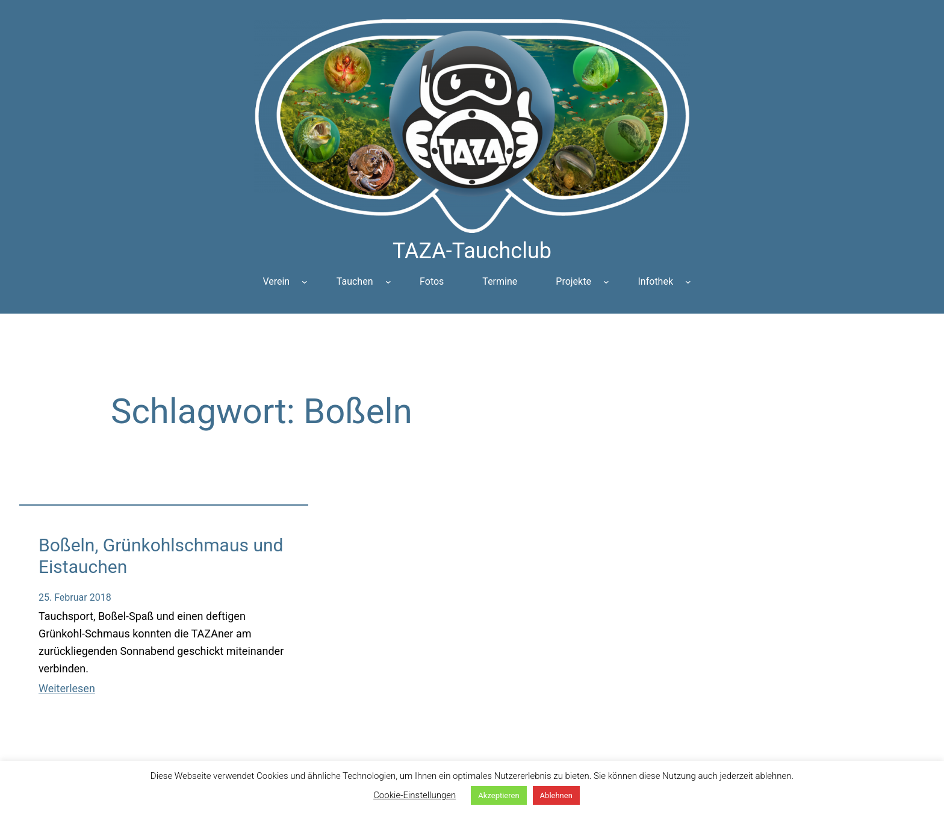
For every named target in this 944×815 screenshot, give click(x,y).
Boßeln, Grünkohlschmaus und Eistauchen (161, 556)
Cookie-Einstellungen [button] (414, 795)
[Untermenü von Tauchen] (388, 282)
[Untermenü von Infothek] (688, 282)
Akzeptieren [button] (498, 795)
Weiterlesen (67, 688)
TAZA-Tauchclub (472, 251)
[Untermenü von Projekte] (606, 282)
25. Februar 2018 (75, 597)
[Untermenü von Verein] (305, 282)
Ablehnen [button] (556, 795)
